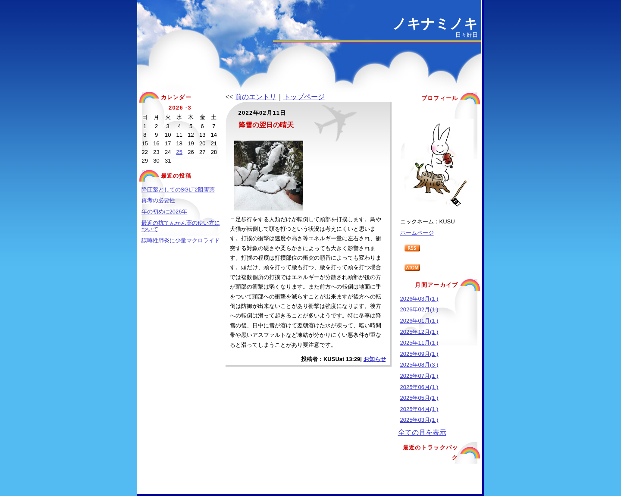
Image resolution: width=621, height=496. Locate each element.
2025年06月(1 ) (419, 387)
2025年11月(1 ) (419, 342)
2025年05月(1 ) (419, 398)
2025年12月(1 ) (419, 332)
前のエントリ (255, 96)
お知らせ (375, 359)
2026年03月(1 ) (419, 298)
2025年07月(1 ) (419, 376)
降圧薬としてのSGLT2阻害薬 (178, 189)
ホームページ (417, 232)
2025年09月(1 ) (419, 354)
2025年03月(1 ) (419, 420)
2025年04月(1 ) (419, 409)
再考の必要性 (158, 200)
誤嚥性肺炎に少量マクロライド (180, 240)
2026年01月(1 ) (419, 320)
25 (179, 152)
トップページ (304, 96)
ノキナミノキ (435, 23)
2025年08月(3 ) (419, 364)
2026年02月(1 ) (419, 309)
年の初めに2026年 (164, 211)
